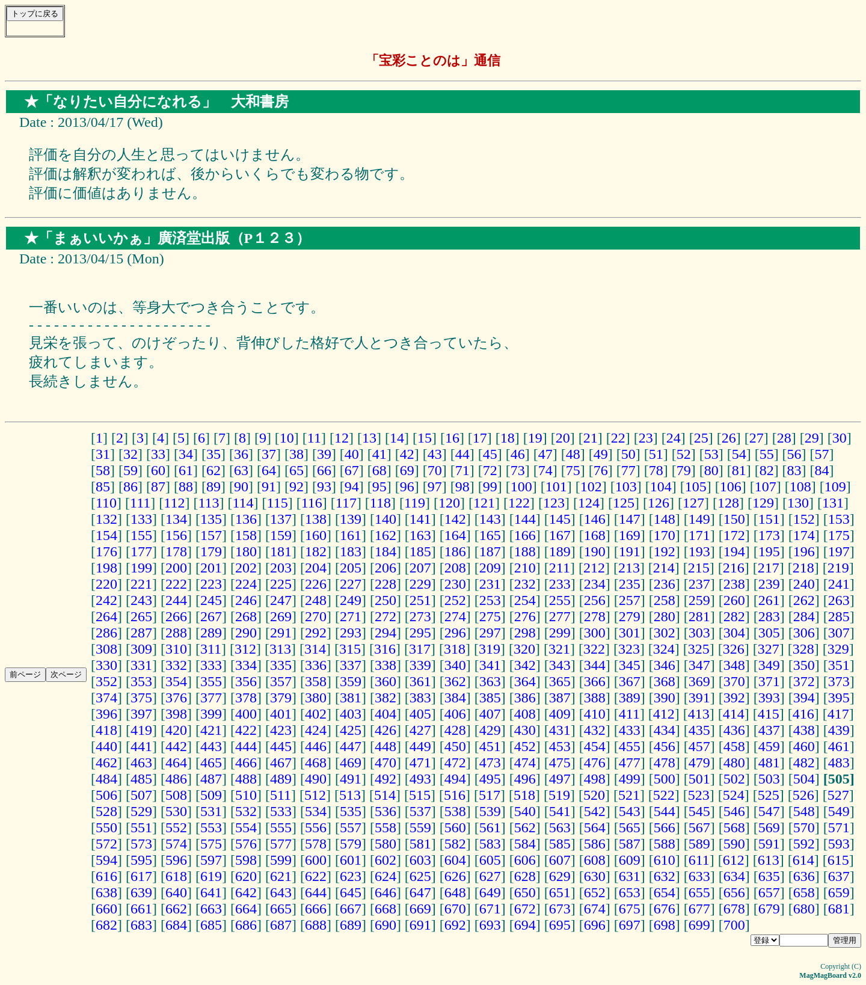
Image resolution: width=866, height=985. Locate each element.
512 (315, 795)
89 (213, 486)
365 (560, 681)
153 (839, 519)
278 (595, 616)
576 (246, 844)
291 (281, 632)
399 (211, 714)
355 (211, 681)
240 (804, 584)
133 (141, 519)
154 (106, 535)
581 (420, 844)
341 (490, 665)
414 (734, 714)
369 (699, 681)
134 (176, 519)
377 (211, 697)
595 (141, 860)
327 (768, 649)
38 (296, 454)
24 (673, 438)
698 (664, 925)
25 (701, 438)
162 (385, 535)
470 (385, 762)
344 (595, 665)
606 (525, 860)
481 (769, 762)
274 (455, 616)
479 (699, 762)
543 (629, 811)
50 (628, 454)
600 (316, 860)
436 (734, 730)
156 (176, 535)
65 (296, 470)
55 (767, 454)
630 (595, 876)
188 (525, 551)
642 (246, 892)
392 (734, 697)
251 (420, 600)
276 (525, 616)
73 (518, 470)
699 (699, 925)
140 (385, 519)
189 (560, 551)
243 (141, 600)
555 (281, 827)
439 (839, 730)
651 (560, 892)
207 (420, 567)
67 (352, 470)
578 (316, 844)
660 (106, 908)
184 (385, 551)
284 (804, 616)
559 (420, 827)
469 (350, 762)
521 (629, 795)
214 (664, 567)
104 (661, 486)
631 (629, 876)
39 (324, 454)
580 (385, 844)
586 (595, 844)
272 (385, 616)
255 (560, 600)
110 (106, 503)
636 (804, 876)
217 (768, 567)
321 (559, 649)
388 (595, 697)
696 (595, 925)
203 (281, 567)
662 (176, 908)
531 (211, 811)
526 (803, 795)
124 (589, 503)
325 (699, 649)
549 (839, 811)
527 (838, 795)
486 (176, 779)
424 (316, 730)
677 (699, 908)
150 (734, 519)
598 (246, 860)
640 (176, 892)
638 (106, 892)
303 (699, 632)
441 (141, 746)
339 (420, 665)
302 (664, 632)
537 (420, 811)
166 (525, 535)
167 (560, 535)
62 (213, 470)
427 (420, 730)
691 (420, 925)
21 (590, 438)
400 (246, 714)
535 (350, 811)
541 (560, 811)
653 (629, 892)
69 (407, 470)
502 (734, 779)
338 (385, 665)
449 (420, 746)
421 (211, 730)
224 (246, 584)
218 (803, 567)
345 (629, 665)
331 (141, 665)
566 (664, 827)
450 (455, 746)
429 (490, 730)
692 (455, 925)
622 (316, 876)
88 (186, 486)
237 (699, 584)
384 (455, 697)
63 (241, 470)
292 (316, 632)
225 (281, 584)
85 (103, 486)
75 (573, 470)
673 (560, 908)
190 (595, 551)
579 (350, 844)
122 (519, 503)
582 (455, 844)
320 (524, 649)
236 (664, 584)
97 (435, 486)
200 (176, 567)
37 (269, 454)
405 (420, 714)
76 (601, 470)
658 (804, 892)
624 (385, 876)
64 (269, 470)
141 (420, 519)
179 (211, 551)
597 (211, 860)
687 (281, 925)
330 (106, 665)
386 (525, 697)
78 (656, 470)
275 (490, 616)
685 (211, 925)
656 (734, 892)
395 (839, 697)
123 (554, 503)
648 (455, 892)
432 (595, 730)
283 (769, 616)
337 (350, 665)
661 (141, 908)
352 (106, 681)
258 (664, 600)
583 (490, 844)
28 (784, 438)
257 (629, 600)
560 (455, 827)
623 (350, 876)
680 (804, 908)
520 (594, 795)
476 (595, 762)
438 (804, 730)
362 (455, 681)
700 (734, 925)
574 (176, 844)
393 (769, 697)
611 (699, 860)
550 (106, 827)
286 (106, 632)
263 (839, 600)
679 (769, 908)
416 (803, 714)
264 (106, 616)
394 (804, 697)
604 (455, 860)
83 (794, 470)
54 (739, 454)
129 (763, 503)
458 (734, 746)
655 (699, 892)
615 (838, 860)
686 (246, 925)
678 (734, 908)
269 (281, 616)
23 (646, 438)
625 (420, 876)
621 (281, 876)
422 (246, 730)
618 (176, 876)
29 (812, 438)
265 (141, 616)
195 (769, 551)
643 (281, 892)
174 (804, 535)
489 (281, 779)
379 (281, 697)
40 (352, 454)
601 (350, 860)
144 (525, 519)
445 (281, 746)
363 (490, 681)
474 (525, 762)
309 (141, 649)
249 (350, 600)
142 (455, 519)
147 (629, 519)
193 (699, 551)
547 (769, 811)
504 (804, 779)
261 (769, 600)
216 (734, 567)
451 (490, 746)
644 (316, 892)
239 (769, 584)
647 (420, 892)
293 (350, 632)
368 (664, 681)
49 (601, 454)
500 (664, 779)
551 (141, 827)
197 (839, 551)
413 (699, 714)
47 (545, 454)
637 (839, 876)
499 (629, 779)
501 (699, 779)
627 (490, 876)
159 (281, 535)
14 (397, 438)
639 (141, 892)
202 (246, 567)
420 (176, 730)
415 (768, 714)
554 (246, 827)
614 (803, 860)
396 (106, 714)
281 (699, 616)
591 (769, 844)
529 (141, 811)
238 (734, 584)
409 (560, 714)
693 (490, 925)
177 (141, 551)
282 (734, 616)
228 (385, 584)
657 (769, 892)
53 (711, 454)
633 (699, 876)
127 (693, 503)
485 (141, 779)
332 (176, 665)
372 (804, 681)
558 (385, 827)
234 (595, 584)
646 (385, 892)
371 (769, 681)
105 (696, 486)
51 (656, 454)
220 (106, 584)
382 (385, 697)
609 (629, 860)
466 (246, 762)
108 (800, 486)
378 (246, 697)
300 (595, 632)
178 (176, 551)
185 (420, 551)
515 (420, 795)
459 (769, 746)
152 (804, 519)
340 (455, 665)
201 (211, 567)
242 (106, 600)
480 (734, 762)
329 (838, 649)
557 (350, 827)
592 (804, 844)
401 (281, 714)
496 (525, 779)
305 (769, 632)
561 (490, 827)
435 (699, 730)
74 (545, 470)
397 (141, 714)
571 (839, 827)
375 (141, 697)
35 (213, 454)
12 (341, 438)
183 (350, 551)
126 (658, 503)
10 (287, 438)
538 (455, 811)
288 (176, 632)
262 (804, 600)
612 (734, 860)
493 (420, 779)
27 (756, 438)
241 (839, 584)
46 (518, 454)
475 (560, 762)
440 (106, 746)
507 (141, 795)
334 (246, 665)
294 (385, 632)
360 (385, 681)
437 (769, 730)
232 (525, 584)
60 (158, 470)
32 (130, 454)
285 (839, 616)
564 (595, 827)
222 (176, 584)
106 (731, 486)
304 (734, 632)
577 (281, 844)
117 (346, 503)
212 (594, 567)
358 (316, 681)
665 (281, 908)
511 (280, 795)
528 (106, 811)
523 (699, 795)
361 (420, 681)
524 (734, 795)
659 (839, 892)
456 (664, 746)
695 (560, 925)
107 (765, 486)
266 (176, 616)
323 (629, 649)
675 (629, 908)
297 (490, 632)
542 (595, 811)
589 (699, 844)
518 (524, 795)
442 (176, 746)
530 (176, 811)
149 (699, 519)
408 (525, 714)
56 (794, 454)
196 (804, 551)
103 (626, 486)
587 (629, 844)
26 (729, 438)
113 (208, 503)
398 (176, 714)
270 (316, 616)
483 (839, 762)
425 (350, 730)
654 (664, 892)
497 (560, 779)
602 (385, 860)
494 (455, 779)
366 (595, 681)
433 (629, 730)
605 (490, 860)
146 (595, 519)
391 (699, 697)
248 (316, 600)
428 (455, 730)
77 (628, 470)
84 (822, 470)
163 (420, 535)
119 (414, 503)
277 (560, 616)
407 (490, 714)
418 (106, 730)
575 (211, 844)
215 (699, 567)
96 (407, 486)
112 (174, 503)
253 (490, 600)
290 (246, 632)
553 (211, 827)
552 (176, 827)
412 (664, 714)
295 (420, 632)
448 (385, 746)
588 (664, 844)
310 (176, 649)
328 (803, 649)
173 (769, 535)
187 (490, 551)
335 (281, 665)
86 (130, 486)
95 (379, 486)
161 (350, 535)
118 (380, 503)
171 (699, 535)
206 (385, 567)
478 (664, 762)
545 (699, 811)
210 (525, 567)
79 (684, 470)
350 (804, 665)
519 (559, 795)
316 (385, 649)
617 (141, 876)
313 (280, 649)
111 (140, 503)
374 (106, 697)
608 (595, 860)
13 (369, 438)
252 (455, 600)
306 (804, 632)
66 (324, 470)
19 (535, 438)
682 (106, 925)
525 (768, 795)
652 (595, 892)
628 (525, 876)
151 (769, 519)
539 (490, 811)
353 (141, 681)
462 (106, 762)
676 (664, 908)
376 (176, 697)
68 (379, 470)
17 (480, 438)
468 (316, 762)
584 (525, 844)
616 (106, 876)
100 (521, 486)
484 (106, 779)
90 (241, 486)
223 (211, 584)
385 (490, 697)
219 (838, 567)
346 (664, 665)
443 (211, 746)
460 (804, 746)
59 (130, 470)
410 (595, 714)
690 (385, 925)
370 (734, 681)
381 (350, 697)
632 (664, 876)
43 (435, 454)
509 (211, 795)
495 (490, 779)
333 (211, 665)
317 (420, 649)
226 (316, 584)
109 (835, 486)
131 (833, 503)
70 (435, 470)
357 (281, 681)
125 (623, 503)
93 (324, 486)
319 (489, 649)
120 (449, 503)
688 (316, 925)
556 (316, 827)
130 (798, 503)
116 (311, 503)
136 (246, 519)
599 (281, 860)
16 (452, 438)
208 (455, 567)
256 (595, 600)
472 (455, 762)
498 (595, 779)
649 (490, 892)
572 (106, 844)
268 (246, 616)
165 (490, 535)
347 (699, 665)
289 (211, 632)
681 (839, 908)
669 (420, 908)
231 (490, 584)
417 (838, 714)
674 (595, 908)
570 (804, 827)
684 (176, 925)
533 (281, 811)
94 (352, 486)
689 (350, 925)
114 (242, 503)
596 (176, 860)
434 (664, 730)
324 (664, 649)
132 (106, 519)
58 (103, 470)
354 (176, 681)
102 (591, 486)
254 (525, 600)
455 (629, 746)
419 (141, 730)
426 (385, 730)
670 (455, 908)
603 (420, 860)
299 (560, 632)
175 (839, 535)
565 (629, 827)
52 (684, 454)
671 (490, 908)
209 (490, 567)
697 (629, 925)
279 (629, 616)
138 (316, 519)
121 (484, 503)
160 (316, 535)
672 (525, 908)
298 (525, 632)
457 (699, 746)
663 (211, 908)
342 (525, 665)
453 (560, 746)
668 (385, 908)
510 (246, 795)
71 (462, 470)
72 (490, 470)
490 (316, 779)
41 (379, 454)
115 (277, 503)
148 (664, 519)
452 (525, 746)
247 (281, 600)
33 (158, 454)
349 (769, 665)
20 (563, 438)
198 (106, 567)
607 (560, 860)
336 (316, 665)
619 (211, 876)
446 (316, 746)
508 (176, 795)
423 (281, 730)
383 (420, 697)
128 (728, 503)
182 (316, 551)
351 (839, 665)
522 (664, 795)
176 (106, 551)
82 (767, 470)
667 (350, 908)
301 (629, 632)
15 (424, 438)
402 (316, 714)
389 (629, 697)
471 (420, 762)
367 (629, 681)
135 (211, 519)
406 (455, 714)
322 (594, 649)
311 (210, 649)
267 (211, 616)
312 (245, 649)
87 (158, 486)
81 (739, 470)
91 (269, 486)
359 (350, 681)
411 (629, 714)
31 (103, 454)
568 (734, 827)
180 (246, 551)
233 (560, 584)
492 (385, 779)
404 (385, 714)
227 (350, 584)
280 (664, 616)
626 (455, 876)
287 (141, 632)
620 (246, 876)
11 (314, 438)
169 (629, 535)
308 (106, 649)
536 (385, 811)
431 (560, 730)
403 (350, 714)
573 (141, 844)
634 (734, 876)
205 (350, 567)
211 (559, 567)
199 (141, 567)
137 (281, 519)
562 (525, 827)
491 (350, 779)
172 (734, 535)
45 (490, 454)
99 (490, 486)
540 (525, 811)
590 (734, 844)
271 (350, 616)
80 (711, 470)
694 (525, 925)
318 (454, 649)
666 (316, 908)
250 (385, 600)
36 (241, 454)
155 (141, 535)
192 (664, 551)
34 (186, 454)
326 (734, 649)
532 (246, 811)
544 (664, 811)
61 (186, 470)
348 (734, 665)
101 (556, 486)
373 (839, 681)
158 (246, 535)
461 (839, 746)
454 (595, 746)
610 (664, 860)
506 (106, 795)
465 (211, 762)
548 (804, 811)
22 (618, 438)
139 (350, 519)
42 (407, 454)
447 (350, 746)
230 (455, 584)
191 (629, 551)
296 (455, 632)
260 (734, 600)
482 (804, 762)
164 (455, 535)
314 (315, 649)
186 (455, 551)
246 (246, 600)
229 (420, 584)
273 (420, 616)
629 (560, 876)
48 (573, 454)
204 (316, 567)
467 (281, 762)
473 (490, 762)
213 (629, 567)
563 (560, 827)
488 (246, 779)
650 (525, 892)
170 (664, 535)
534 (316, 811)
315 (350, 649)
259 (699, 600)
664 (246, 908)
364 (525, 681)
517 (489, 795)
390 (664, 697)
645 (350, 892)
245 (211, 600)
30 (839, 438)
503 (769, 779)
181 (281, 551)
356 (246, 681)
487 (211, 779)
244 (176, 600)
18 (507, 438)
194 (734, 551)
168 (595, 535)
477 (629, 762)
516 (454, 795)
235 (629, 584)
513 (350, 795)
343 (560, 665)
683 (141, 925)
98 (462, 486)
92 (296, 486)
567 (699, 827)
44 (462, 454)
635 (769, 876)
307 (839, 632)
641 (211, 892)
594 (106, 860)
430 (525, 730)
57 (822, 454)
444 (246, 746)
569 (769, 827)
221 (141, 584)
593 (839, 844)
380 (316, 697)
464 (176, 762)
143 (490, 519)
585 (560, 844)
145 (560, 519)
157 (211, 535)
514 (385, 795)
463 (141, 762)
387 (560, 697)
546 (734, 811)
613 (768, 860)
